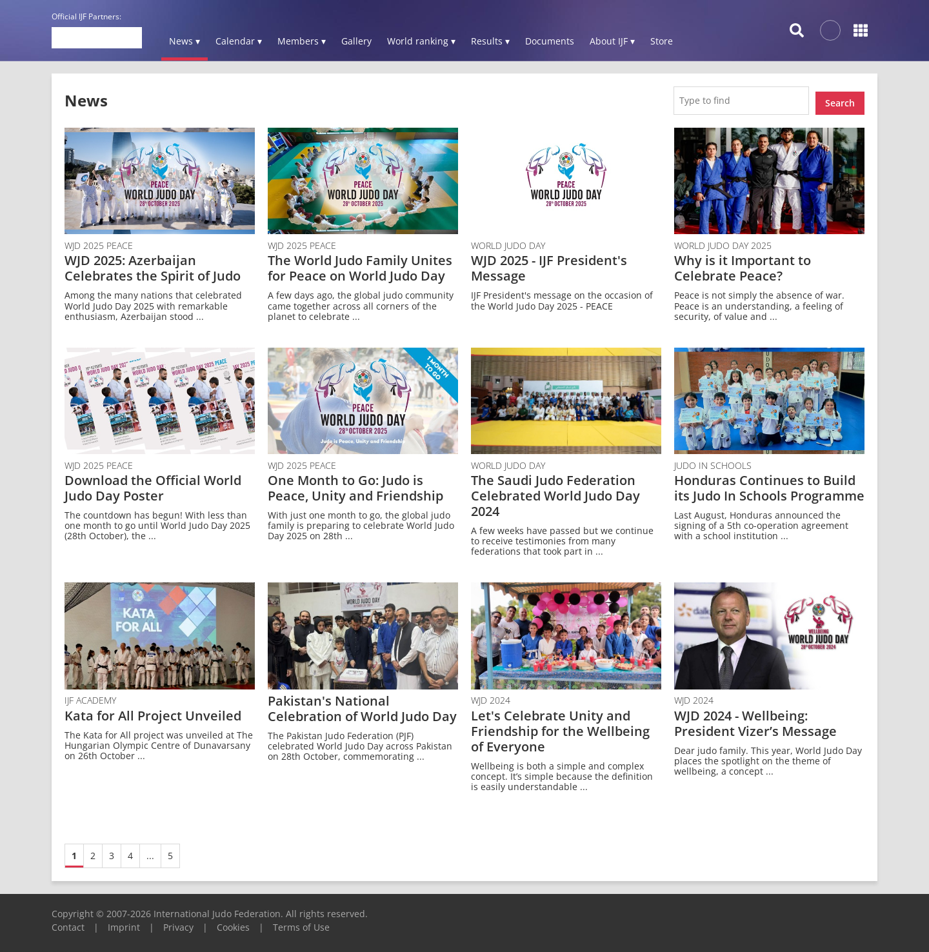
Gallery (356, 41)
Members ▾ (301, 41)
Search (840, 98)
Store (661, 41)
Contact (68, 922)
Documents (549, 41)
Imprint (124, 922)
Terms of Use (301, 922)
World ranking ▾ (421, 41)
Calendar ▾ (238, 41)
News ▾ (184, 41)
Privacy (178, 922)
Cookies (233, 922)
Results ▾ (490, 41)
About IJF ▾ (612, 41)
